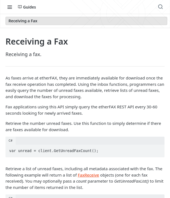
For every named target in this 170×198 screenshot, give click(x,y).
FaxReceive (88, 175)
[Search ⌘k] (160, 7)
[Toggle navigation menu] (9, 7)
